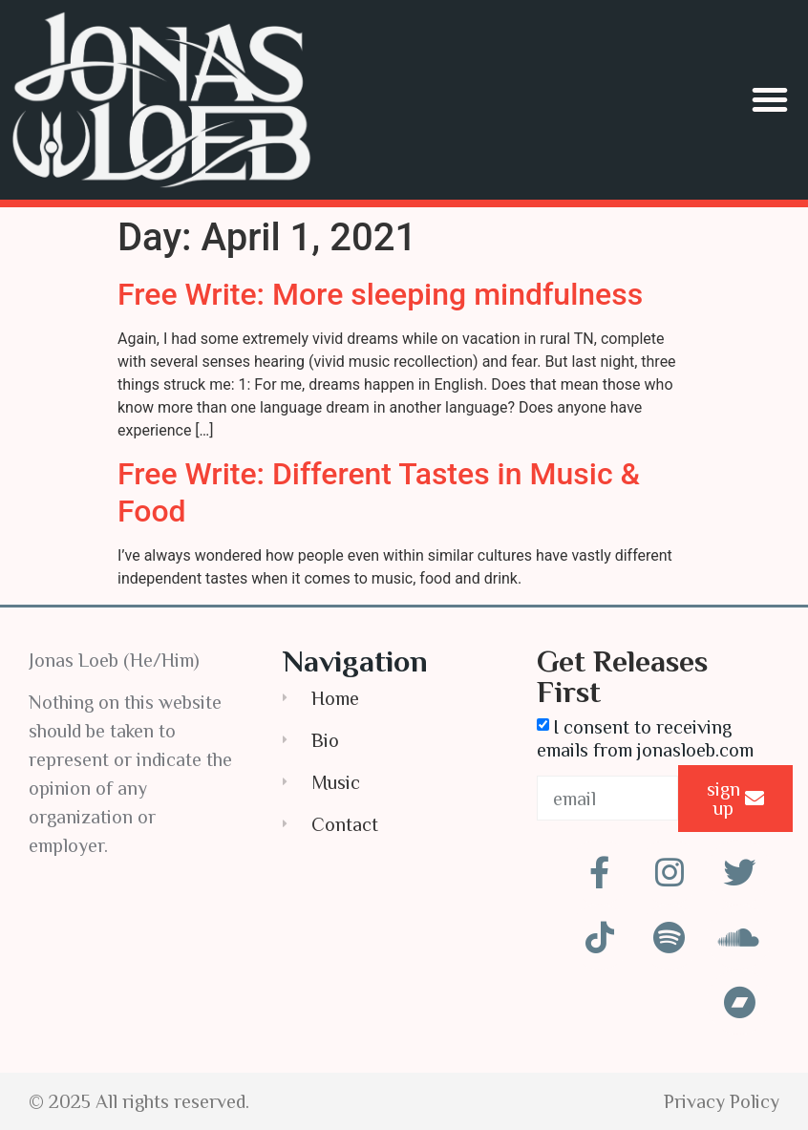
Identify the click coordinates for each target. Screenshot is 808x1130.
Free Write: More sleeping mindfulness (380, 294)
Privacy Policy (721, 1101)
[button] (769, 99)
